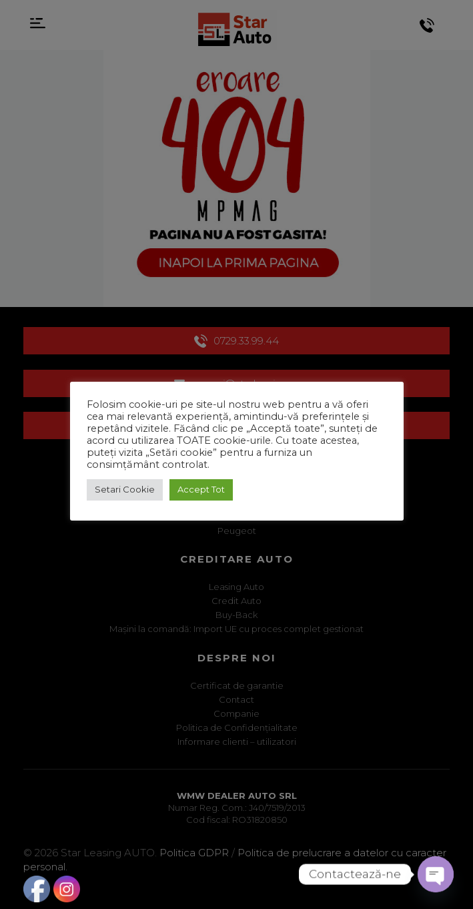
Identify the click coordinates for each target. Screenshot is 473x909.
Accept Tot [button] (201, 489)
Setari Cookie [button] (125, 489)
